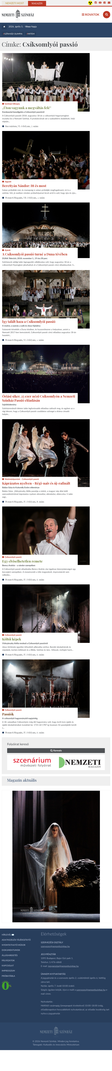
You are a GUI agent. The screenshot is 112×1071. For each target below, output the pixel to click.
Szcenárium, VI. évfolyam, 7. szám (21, 126)
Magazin (37, 3)
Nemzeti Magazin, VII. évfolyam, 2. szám (25, 197)
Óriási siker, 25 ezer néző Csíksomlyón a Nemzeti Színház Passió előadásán (38, 398)
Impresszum (8, 971)
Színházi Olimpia (13, 34)
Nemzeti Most (14, 3)
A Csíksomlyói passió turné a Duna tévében (34, 254)
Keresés (56, 750)
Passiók (8, 714)
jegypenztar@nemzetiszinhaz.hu (63, 966)
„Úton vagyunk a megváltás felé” (26, 108)
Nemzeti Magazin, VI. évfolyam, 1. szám (24, 339)
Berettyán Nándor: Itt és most (24, 185)
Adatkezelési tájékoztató (16, 940)
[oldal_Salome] (56, 856)
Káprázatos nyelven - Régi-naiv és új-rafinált (36, 483)
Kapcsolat (8, 966)
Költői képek (11, 639)
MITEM (31, 34)
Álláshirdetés (10, 955)
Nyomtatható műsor (13, 945)
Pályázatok (8, 961)
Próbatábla (8, 976)
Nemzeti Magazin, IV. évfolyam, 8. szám (24, 501)
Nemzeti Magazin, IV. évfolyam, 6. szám (24, 579)
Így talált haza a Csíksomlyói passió (28, 321)
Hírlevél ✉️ (8, 935)
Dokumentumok (11, 950)
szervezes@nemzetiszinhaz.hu (55, 946)
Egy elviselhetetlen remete (22, 561)
